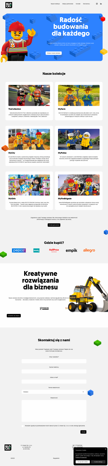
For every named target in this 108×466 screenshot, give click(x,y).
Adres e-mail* (54, 377)
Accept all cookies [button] (83, 462)
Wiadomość (54, 398)
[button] (105, 449)
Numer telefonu (54, 367)
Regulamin (56, 458)
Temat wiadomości (54, 387)
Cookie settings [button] (98, 462)
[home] (8, 5)
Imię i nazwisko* (54, 357)
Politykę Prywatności (81, 457)
